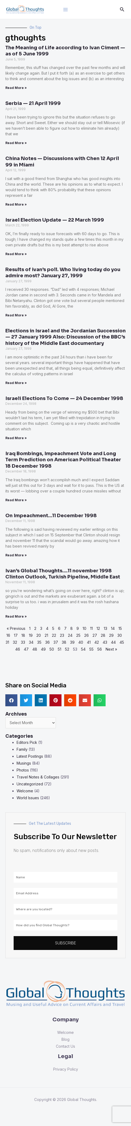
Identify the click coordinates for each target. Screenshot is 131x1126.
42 (96, 642)
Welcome (25, 791)
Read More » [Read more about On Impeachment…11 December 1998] (16, 555)
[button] (11, 700)
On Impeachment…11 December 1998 (51, 516)
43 (105, 642)
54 (83, 649)
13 (105, 628)
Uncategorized (30, 784)
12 (98, 628)
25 (78, 635)
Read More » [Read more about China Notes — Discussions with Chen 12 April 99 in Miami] (16, 204)
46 (17, 649)
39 (72, 642)
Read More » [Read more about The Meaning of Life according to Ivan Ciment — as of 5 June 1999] (16, 88)
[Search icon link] (122, 9)
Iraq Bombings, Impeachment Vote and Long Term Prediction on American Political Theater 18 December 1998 (63, 460)
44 (113, 642)
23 (62, 635)
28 (103, 635)
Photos (23, 770)
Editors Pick (27, 742)
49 (43, 649)
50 (51, 649)
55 (91, 649)
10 (84, 628)
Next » (111, 649)
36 (47, 642)
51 (59, 649)
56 (99, 649)
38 (64, 642)
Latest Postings (30, 756)
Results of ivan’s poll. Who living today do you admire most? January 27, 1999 (62, 273)
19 (31, 635)
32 (15, 642)
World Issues (28, 797)
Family (22, 749)
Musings (24, 763)
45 (122, 642)
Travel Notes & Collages (38, 777)
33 (23, 642)
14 (113, 628)
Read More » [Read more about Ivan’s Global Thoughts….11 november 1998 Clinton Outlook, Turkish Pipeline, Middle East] (16, 616)
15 (120, 628)
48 (34, 649)
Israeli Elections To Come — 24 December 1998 (64, 398)
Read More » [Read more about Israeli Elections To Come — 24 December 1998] (16, 438)
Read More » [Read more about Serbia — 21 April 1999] (16, 143)
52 (67, 649)
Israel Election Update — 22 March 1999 (54, 220)
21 (46, 635)
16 (8, 635)
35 (39, 642)
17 (16, 635)
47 (26, 649)
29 (111, 635)
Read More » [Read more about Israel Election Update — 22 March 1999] (16, 254)
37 (55, 642)
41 (89, 642)
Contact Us (65, 1046)
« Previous (16, 628)
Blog (65, 1039)
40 (80, 642)
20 (38, 635)
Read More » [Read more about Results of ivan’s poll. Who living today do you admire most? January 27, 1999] (16, 315)
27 (95, 635)
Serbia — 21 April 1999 (33, 103)
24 (70, 635)
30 (119, 635)
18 (23, 635)
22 (54, 635)
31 (7, 642)
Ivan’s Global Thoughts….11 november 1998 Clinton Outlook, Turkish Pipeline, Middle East (62, 574)
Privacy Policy (65, 1069)
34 (31, 642)
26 (86, 635)
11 (91, 628)
